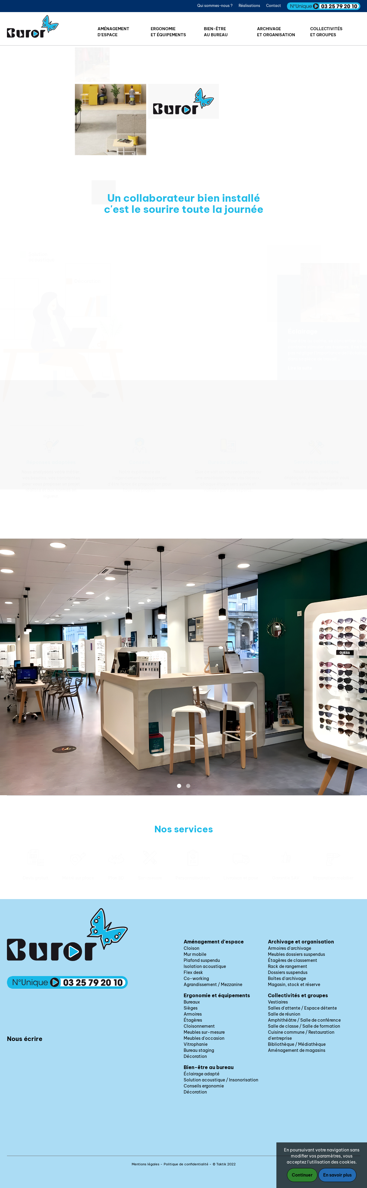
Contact (273, 5)
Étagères (193, 1020)
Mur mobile (195, 954)
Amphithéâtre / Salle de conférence (304, 1020)
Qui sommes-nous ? (215, 5)
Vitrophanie (196, 1044)
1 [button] (179, 786)
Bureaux (192, 1002)
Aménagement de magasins (296, 1050)
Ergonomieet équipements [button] (168, 31)
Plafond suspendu (202, 960)
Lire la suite (298, 368)
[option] (51, 466)
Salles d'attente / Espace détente (302, 1008)
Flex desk (193, 972)
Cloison (191, 948)
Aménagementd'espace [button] (113, 31)
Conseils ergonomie (204, 1086)
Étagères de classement (292, 960)
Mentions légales (145, 1164)
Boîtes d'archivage (287, 978)
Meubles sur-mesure (204, 1032)
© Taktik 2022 (224, 1164)
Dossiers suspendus (287, 972)
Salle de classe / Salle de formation (304, 1026)
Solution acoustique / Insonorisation (221, 1080)
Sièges (191, 1008)
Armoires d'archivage (289, 948)
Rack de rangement (287, 966)
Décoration (195, 1056)
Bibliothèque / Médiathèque (297, 1044)
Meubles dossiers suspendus (296, 954)
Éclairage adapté (202, 1074)
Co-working (196, 978)
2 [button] (188, 786)
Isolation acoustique (205, 966)
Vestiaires (278, 1002)
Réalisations (249, 5)
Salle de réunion (284, 1014)
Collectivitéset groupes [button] (326, 31)
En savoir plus (337, 1175)
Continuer (302, 1175)
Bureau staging (199, 1050)
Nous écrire (24, 1038)
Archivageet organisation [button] (276, 31)
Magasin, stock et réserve (294, 984)
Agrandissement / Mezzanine (213, 984)
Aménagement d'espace (214, 942)
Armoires (193, 1014)
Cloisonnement (199, 1026)
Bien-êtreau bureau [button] (216, 31)
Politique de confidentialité (186, 1164)
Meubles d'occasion (204, 1038)
